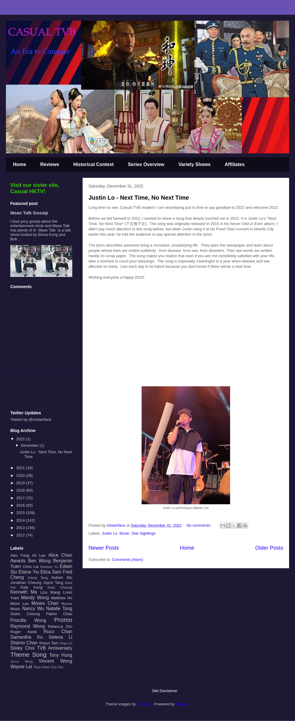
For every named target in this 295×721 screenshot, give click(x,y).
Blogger (182, 704)
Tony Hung (60, 655)
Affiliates (235, 164)
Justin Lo (109, 533)
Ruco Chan (58, 631)
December (30, 445)
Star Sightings (143, 533)
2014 (21, 520)
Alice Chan (60, 555)
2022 (21, 439)
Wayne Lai (21, 666)
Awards (18, 560)
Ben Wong (39, 560)
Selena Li (60, 637)
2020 (21, 475)
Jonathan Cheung (25, 582)
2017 (21, 498)
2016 (21, 505)
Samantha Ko (26, 637)
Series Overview (146, 164)
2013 (21, 527)
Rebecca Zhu (60, 626)
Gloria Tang (38, 577)
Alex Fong (19, 555)
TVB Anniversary (54, 648)
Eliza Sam (50, 571)
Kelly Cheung (59, 587)
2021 (21, 468)
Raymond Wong (27, 626)
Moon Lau (19, 603)
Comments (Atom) (127, 559)
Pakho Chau (59, 614)
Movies (66, 603)
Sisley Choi (22, 648)
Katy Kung (31, 587)
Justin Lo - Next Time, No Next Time (138, 197)
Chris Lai (31, 566)
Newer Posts (103, 548)
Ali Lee (39, 555)
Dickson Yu (49, 567)
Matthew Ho (61, 598)
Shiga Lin (65, 643)
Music (124, 533)
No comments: (199, 525)
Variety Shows (194, 164)
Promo (63, 619)
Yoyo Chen (41, 667)
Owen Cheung (25, 614)
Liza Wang (50, 592)
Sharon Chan (23, 642)
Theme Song (28, 654)
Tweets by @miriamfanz (30, 419)
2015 (21, 512)
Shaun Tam (48, 643)
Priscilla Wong (28, 620)
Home (19, 164)
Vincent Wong (55, 660)
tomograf (144, 704)
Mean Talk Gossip (29, 212)
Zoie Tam (57, 667)
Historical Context (93, 164)
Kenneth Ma (23, 591)
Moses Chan (44, 603)
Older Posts (269, 548)
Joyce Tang (53, 582)
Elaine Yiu (28, 571)
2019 (21, 483)
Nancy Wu (33, 608)
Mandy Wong (35, 597)
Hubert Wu (61, 577)
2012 (21, 535)
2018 (21, 490)
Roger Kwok (23, 632)
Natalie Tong (59, 608)
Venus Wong (21, 661)
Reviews (49, 164)
